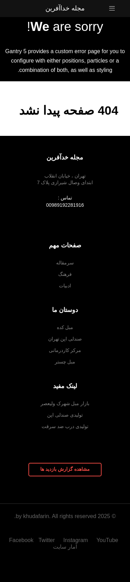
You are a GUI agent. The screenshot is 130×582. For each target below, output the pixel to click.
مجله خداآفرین (65, 8)
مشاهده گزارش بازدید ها (65, 469)
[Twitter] (47, 540)
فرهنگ (65, 274)
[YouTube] (107, 540)
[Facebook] (20, 540)
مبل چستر (65, 361)
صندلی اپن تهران (65, 339)
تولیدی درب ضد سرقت (65, 426)
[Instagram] (76, 540)
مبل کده (65, 327)
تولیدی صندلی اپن (65, 415)
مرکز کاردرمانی (65, 350)
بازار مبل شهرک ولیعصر (65, 403)
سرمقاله (65, 262)
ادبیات (65, 285)
